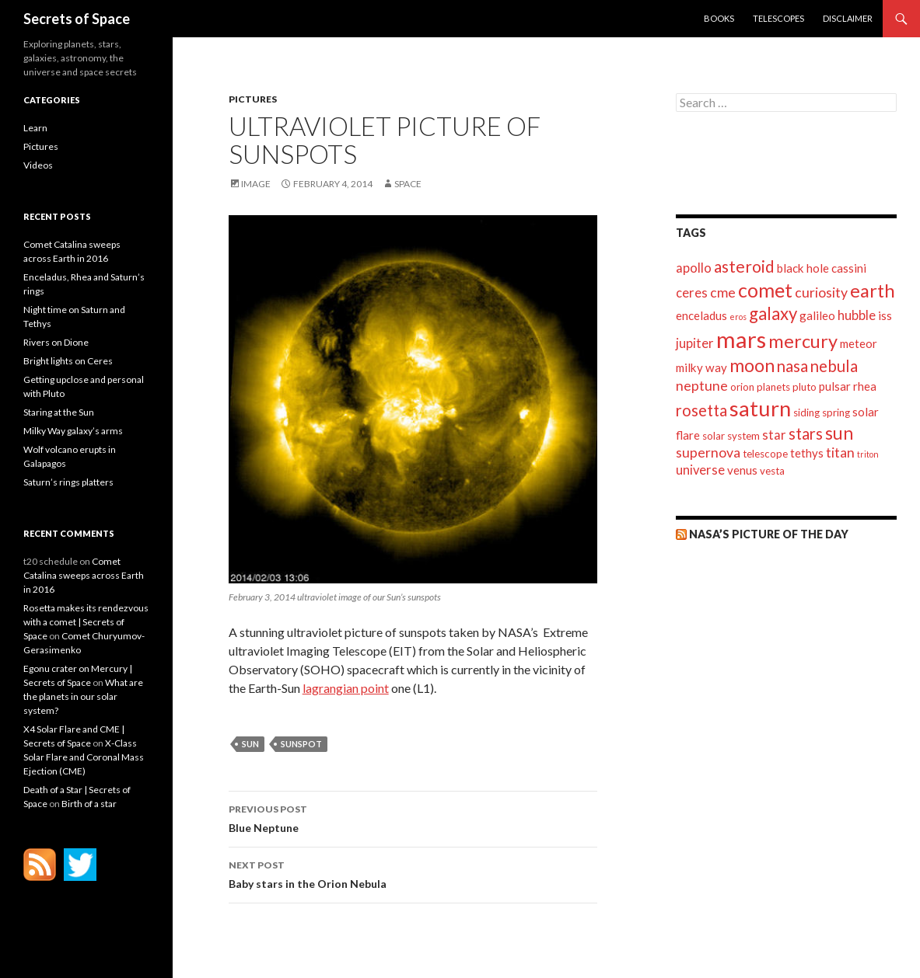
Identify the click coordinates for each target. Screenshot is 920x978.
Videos (38, 165)
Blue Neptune (413, 817)
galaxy (773, 313)
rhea (864, 386)
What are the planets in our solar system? (83, 696)
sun (250, 744)
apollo (694, 268)
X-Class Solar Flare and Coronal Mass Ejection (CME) (83, 757)
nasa (792, 366)
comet (765, 289)
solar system (731, 436)
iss (885, 315)
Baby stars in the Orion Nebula (413, 873)
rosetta (701, 410)
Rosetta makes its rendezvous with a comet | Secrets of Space (86, 622)
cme (723, 292)
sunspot (301, 744)
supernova (708, 452)
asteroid (744, 266)
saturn (760, 408)
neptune (702, 386)
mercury (803, 341)
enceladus (701, 315)
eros (738, 316)
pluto (804, 387)
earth (872, 290)
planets (773, 387)
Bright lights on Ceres (68, 361)
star (774, 435)
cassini (848, 268)
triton (868, 454)
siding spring (821, 412)
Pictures (253, 99)
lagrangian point (346, 687)
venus (742, 470)
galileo (817, 315)
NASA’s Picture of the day (768, 534)
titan (840, 452)
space (408, 184)
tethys (807, 453)
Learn (35, 128)
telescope (765, 453)
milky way (701, 367)
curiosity (821, 292)
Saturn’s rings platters (68, 482)
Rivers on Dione (56, 342)
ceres (692, 293)
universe (700, 470)
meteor (858, 343)
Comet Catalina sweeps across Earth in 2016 (83, 575)
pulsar (835, 386)
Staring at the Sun (58, 412)
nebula (834, 366)
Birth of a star (89, 803)
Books (719, 18)
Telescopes (778, 18)
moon (752, 365)
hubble (857, 315)
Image (256, 184)
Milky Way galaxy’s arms (73, 431)
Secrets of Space (76, 18)
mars (741, 339)
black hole (803, 268)
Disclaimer (848, 18)
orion (742, 387)
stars (806, 433)
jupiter (695, 343)
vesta (772, 471)
